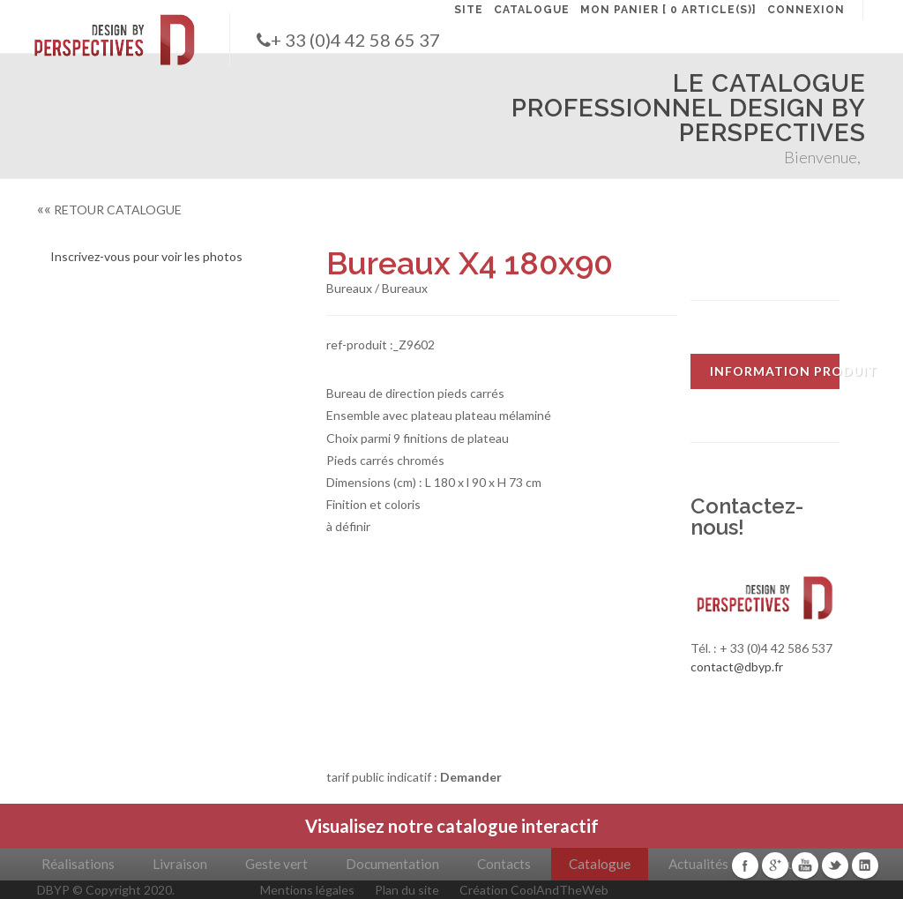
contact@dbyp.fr (736, 666)
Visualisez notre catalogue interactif (452, 825)
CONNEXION (806, 10)
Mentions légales (307, 889)
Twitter (835, 865)
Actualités (698, 864)
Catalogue (600, 864)
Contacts (504, 864)
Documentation (392, 864)
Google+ (775, 865)
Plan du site (407, 889)
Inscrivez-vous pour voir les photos (146, 256)
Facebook (745, 865)
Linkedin (865, 865)
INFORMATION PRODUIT (775, 370)
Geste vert (276, 864)
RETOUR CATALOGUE (109, 209)
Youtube (805, 865)
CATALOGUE (532, 10)
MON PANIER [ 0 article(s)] (668, 10)
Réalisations (78, 864)
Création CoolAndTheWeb (533, 889)
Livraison (180, 864)
